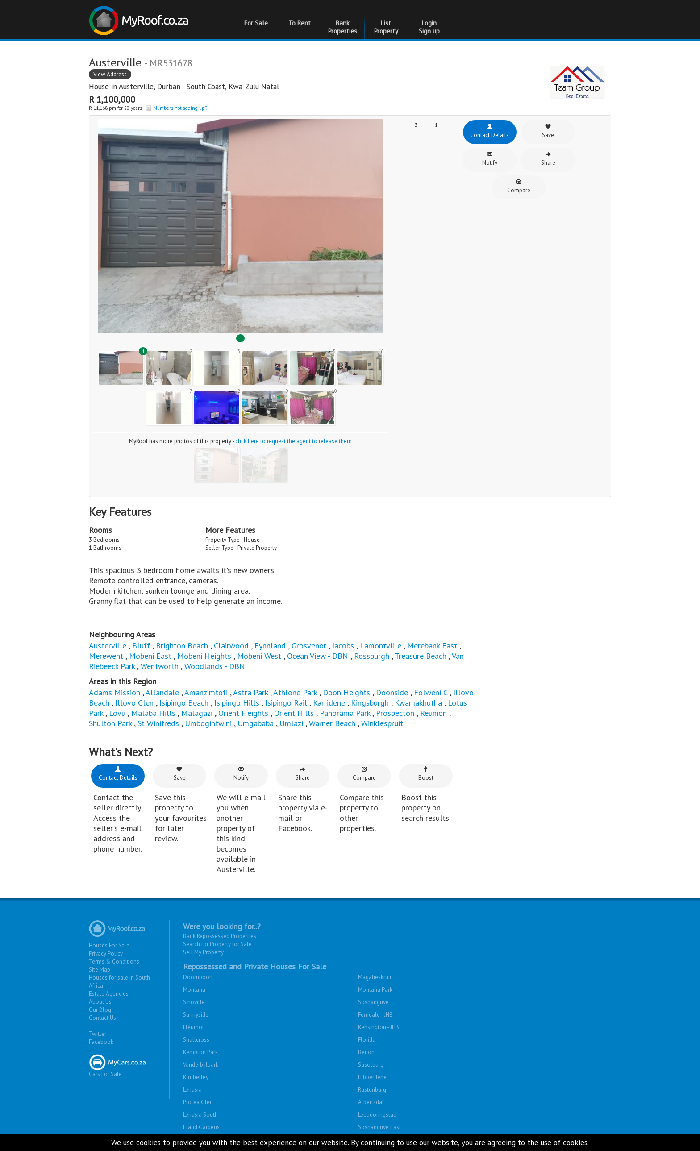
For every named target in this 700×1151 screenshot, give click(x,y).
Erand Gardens (201, 1127)
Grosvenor (309, 645)
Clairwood (231, 645)
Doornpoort (198, 977)
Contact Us (102, 1018)
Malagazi (196, 713)
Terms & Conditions (114, 961)
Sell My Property (203, 952)
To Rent (299, 23)
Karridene (329, 703)
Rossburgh (373, 656)
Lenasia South (200, 1114)
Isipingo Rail (286, 703)
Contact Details (489, 131)
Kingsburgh (370, 703)
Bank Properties (342, 27)
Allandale (162, 692)
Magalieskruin (375, 977)
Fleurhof (193, 1027)
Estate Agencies (109, 993)
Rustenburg (372, 1089)
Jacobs (343, 645)
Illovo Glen (135, 703)
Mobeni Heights (204, 656)
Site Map (99, 969)
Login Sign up (429, 27)
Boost (425, 773)
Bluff (141, 645)
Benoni (367, 1052)
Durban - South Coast (191, 86)
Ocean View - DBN (317, 656)
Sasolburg (370, 1064)
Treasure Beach (420, 656)
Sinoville (194, 1002)
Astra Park (250, 692)
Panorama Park (345, 713)
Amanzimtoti (207, 692)
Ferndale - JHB (375, 1014)
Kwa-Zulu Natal (254, 86)
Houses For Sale (109, 945)
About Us (100, 1002)
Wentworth (161, 666)
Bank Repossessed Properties (219, 936)
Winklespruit (382, 723)
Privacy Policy (106, 953)
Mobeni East (150, 656)
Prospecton (395, 713)
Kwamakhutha (418, 703)
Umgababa (256, 723)
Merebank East (432, 645)
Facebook (101, 1042)
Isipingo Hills (236, 703)
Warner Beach (332, 723)
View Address (110, 74)
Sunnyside (195, 1014)
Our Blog (100, 1010)
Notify (489, 158)
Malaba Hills (153, 713)
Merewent (106, 656)
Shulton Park (110, 723)
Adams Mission (114, 692)
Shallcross (196, 1039)
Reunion (433, 713)
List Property (386, 27)
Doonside (392, 692)
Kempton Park (200, 1052)
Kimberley (195, 1077)
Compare (518, 186)
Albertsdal (371, 1102)
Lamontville (380, 645)
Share (548, 158)
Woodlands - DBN (214, 666)
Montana (194, 989)
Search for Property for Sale (217, 944)
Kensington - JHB (378, 1027)
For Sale (256, 23)
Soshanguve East (379, 1127)
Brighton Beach (182, 645)
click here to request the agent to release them (293, 441)
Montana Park (375, 989)
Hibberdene (372, 1077)
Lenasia (192, 1089)
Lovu (117, 713)
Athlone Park (295, 692)
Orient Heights (243, 713)
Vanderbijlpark (200, 1064)
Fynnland (270, 645)
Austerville (136, 86)
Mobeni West (259, 656)
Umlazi (291, 723)
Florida (366, 1039)
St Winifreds (158, 723)
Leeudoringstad (377, 1114)
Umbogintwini (208, 723)
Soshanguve (373, 1002)
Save (548, 131)
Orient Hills (294, 713)
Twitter (97, 1034)
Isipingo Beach (183, 703)
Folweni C (430, 692)
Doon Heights (346, 692)
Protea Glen (198, 1102)
